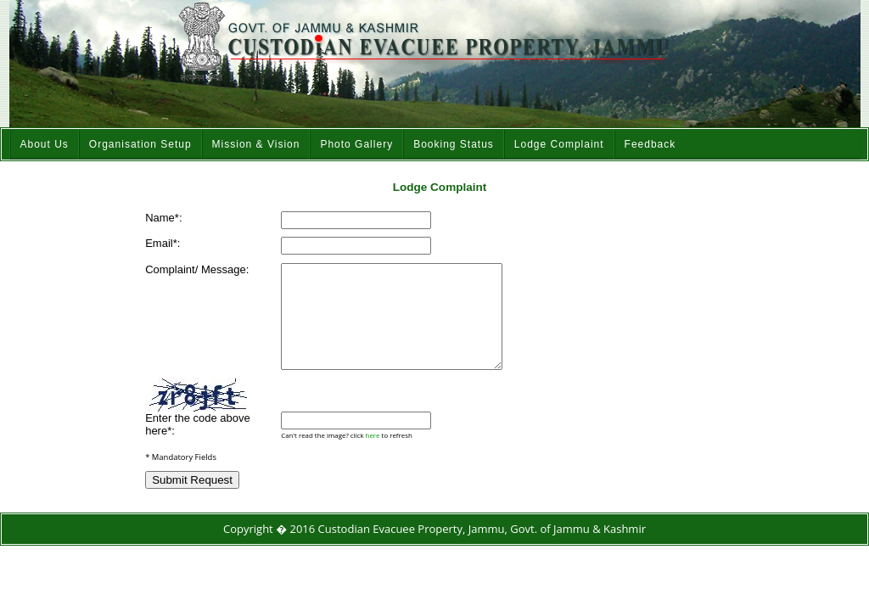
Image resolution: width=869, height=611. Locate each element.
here (373, 455)
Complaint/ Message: (197, 269)
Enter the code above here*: (197, 444)
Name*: (163, 217)
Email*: (162, 243)
